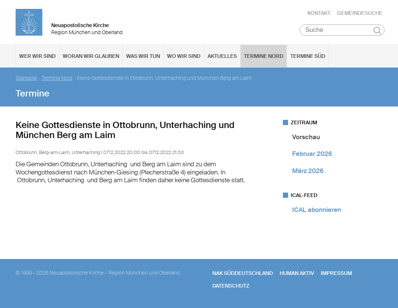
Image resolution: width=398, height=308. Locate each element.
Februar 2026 (312, 154)
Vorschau (306, 137)
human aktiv (297, 273)
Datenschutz (230, 285)
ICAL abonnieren (316, 210)
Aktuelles (222, 56)
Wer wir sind (37, 56)
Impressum (336, 273)
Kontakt (318, 13)
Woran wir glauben (91, 56)
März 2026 (307, 171)
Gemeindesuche (359, 13)
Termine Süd (307, 56)
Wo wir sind (183, 56)
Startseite (26, 78)
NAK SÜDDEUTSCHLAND (242, 273)
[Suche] (342, 30)
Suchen (377, 30)
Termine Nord (263, 56)
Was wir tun (143, 56)
